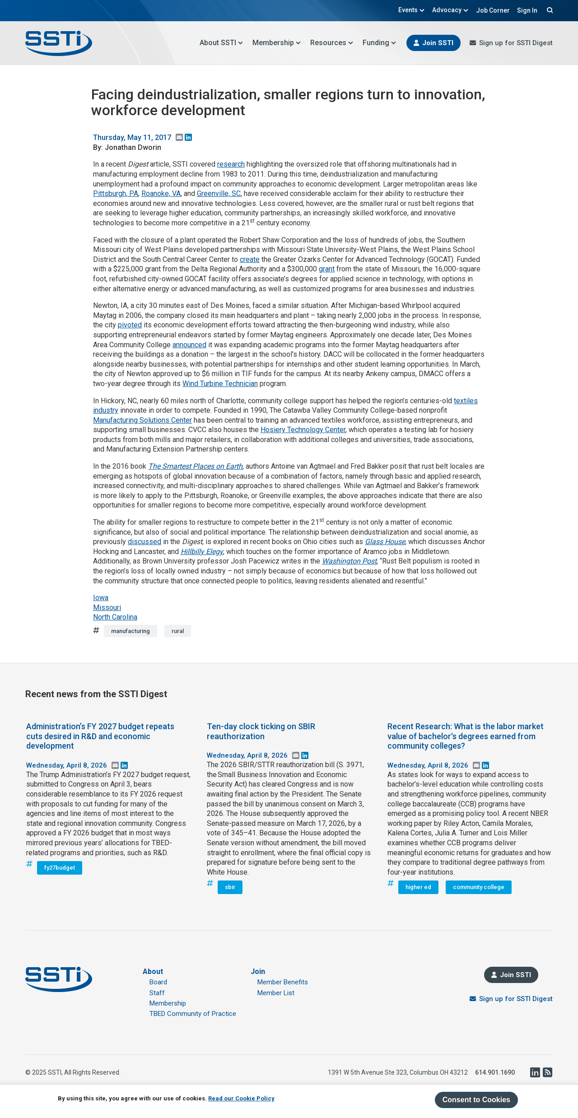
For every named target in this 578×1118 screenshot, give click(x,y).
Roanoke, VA (161, 193)
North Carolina (115, 617)
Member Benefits (282, 982)
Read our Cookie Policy (241, 1098)
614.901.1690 (495, 1072)
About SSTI (221, 42)
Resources (332, 42)
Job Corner (493, 10)
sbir (230, 887)
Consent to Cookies (476, 1100)
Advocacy (450, 10)
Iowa (100, 597)
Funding (379, 42)
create (250, 259)
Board (158, 982)
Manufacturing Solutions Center (142, 420)
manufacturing (130, 631)
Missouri (107, 607)
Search (549, 10)
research (231, 164)
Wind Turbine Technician (220, 383)
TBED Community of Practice (192, 1014)
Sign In (527, 10)
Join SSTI (437, 43)
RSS (547, 1072)
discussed (144, 541)
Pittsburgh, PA (115, 193)
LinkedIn (534, 1072)
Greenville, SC (219, 193)
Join (258, 971)
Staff (157, 993)
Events (411, 10)
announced (189, 344)
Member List (275, 993)
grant (327, 269)
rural (178, 631)
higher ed (418, 887)
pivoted (130, 325)
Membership (276, 42)
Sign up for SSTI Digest (516, 43)
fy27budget (59, 867)
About (153, 971)
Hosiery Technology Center (303, 429)
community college (478, 887)
